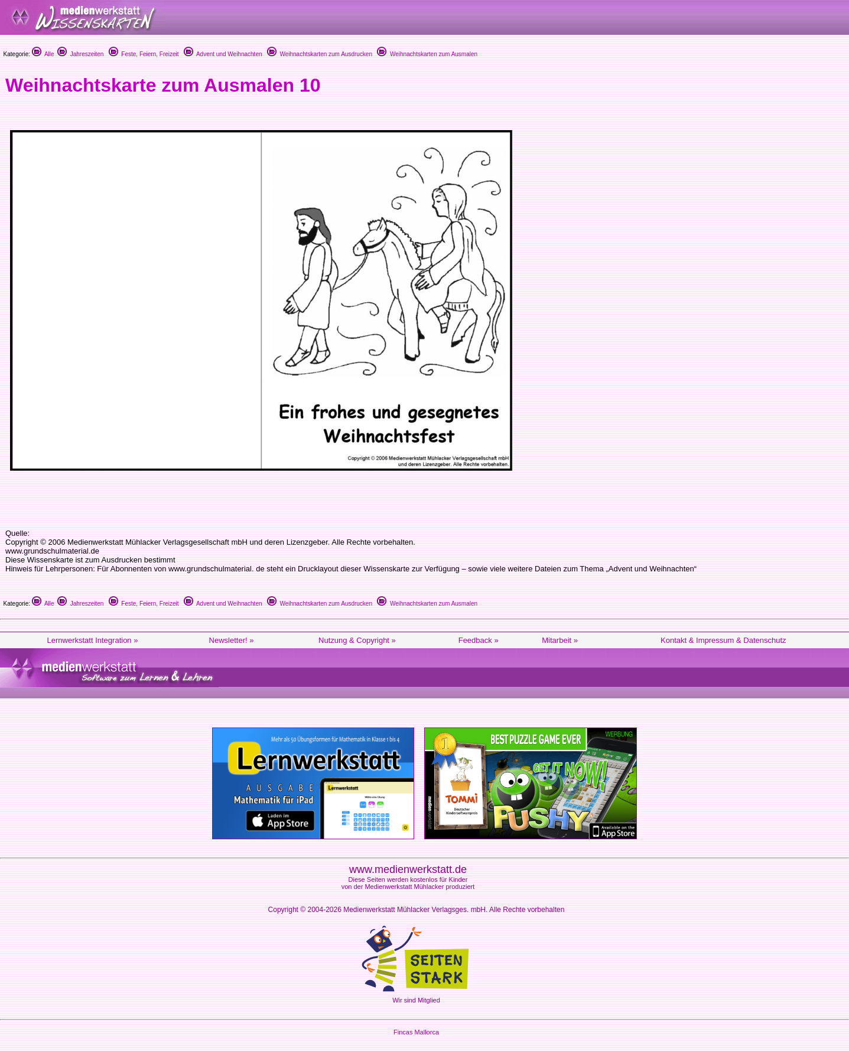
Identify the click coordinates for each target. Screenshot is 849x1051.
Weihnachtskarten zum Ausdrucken (319, 54)
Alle (43, 54)
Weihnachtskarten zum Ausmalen (427, 54)
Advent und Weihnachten (223, 54)
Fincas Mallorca (416, 1032)
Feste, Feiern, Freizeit (144, 54)
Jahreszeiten (80, 54)
